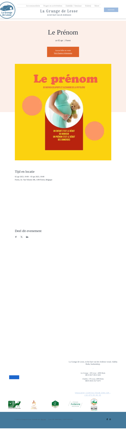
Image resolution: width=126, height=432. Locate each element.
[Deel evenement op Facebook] (16, 237)
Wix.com (43, 419)
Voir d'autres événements (63, 53)
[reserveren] (111, 10)
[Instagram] (110, 419)
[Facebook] (107, 419)
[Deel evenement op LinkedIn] (27, 237)
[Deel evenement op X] (21, 237)
